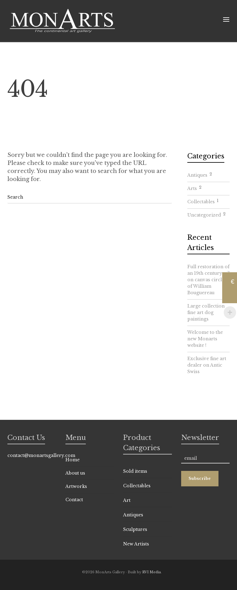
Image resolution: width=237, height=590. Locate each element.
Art (127, 500)
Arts (194, 187)
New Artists (136, 544)
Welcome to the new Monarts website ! (205, 338)
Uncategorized (206, 214)
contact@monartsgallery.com (41, 455)
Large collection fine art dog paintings (206, 312)
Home (72, 460)
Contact (74, 499)
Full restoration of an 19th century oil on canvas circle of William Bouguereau (208, 279)
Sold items (135, 471)
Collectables (202, 201)
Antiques (199, 174)
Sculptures (135, 529)
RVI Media (151, 572)
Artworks (76, 486)
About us (75, 473)
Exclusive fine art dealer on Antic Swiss (206, 365)
